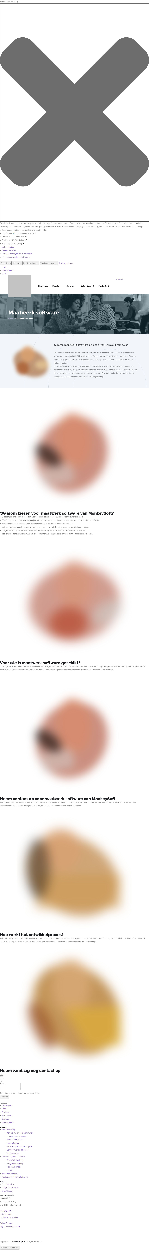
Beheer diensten (9, 250)
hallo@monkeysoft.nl (9, 1219)
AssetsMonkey (8, 1186)
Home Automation (14, 1141)
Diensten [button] (56, 286)
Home (10, 318)
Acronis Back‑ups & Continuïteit (20, 1134)
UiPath (9, 1172)
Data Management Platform (13, 1158)
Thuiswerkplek (13, 1155)
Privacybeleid (7, 270)
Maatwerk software (10, 1175)
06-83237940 (5, 1215)
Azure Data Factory (15, 1161)
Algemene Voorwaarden (10, 1228)
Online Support (87, 286)
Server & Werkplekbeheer (17, 1151)
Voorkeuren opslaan (49, 263)
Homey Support (13, 1144)
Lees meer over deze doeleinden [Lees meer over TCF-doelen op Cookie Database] (16, 257)
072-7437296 (5, 1212)
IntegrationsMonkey (15, 1165)
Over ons (6, 1113)
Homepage (43, 286)
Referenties (7, 1117)
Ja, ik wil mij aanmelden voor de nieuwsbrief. (21, 1094)
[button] (74, 112)
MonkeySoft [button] (104, 286)
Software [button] (70, 286)
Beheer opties (8, 247)
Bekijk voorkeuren (30, 263)
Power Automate (14, 1168)
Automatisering (8, 1131)
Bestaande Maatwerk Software (15, 1178)
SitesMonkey (7, 1192)
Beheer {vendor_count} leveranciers (17, 254)
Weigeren (17, 263)
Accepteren (6, 263)
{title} (4, 267)
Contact (119, 279)
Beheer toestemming (10, 1249)
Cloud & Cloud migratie (16, 1138)
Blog (4, 1110)
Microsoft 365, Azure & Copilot (19, 1148)
